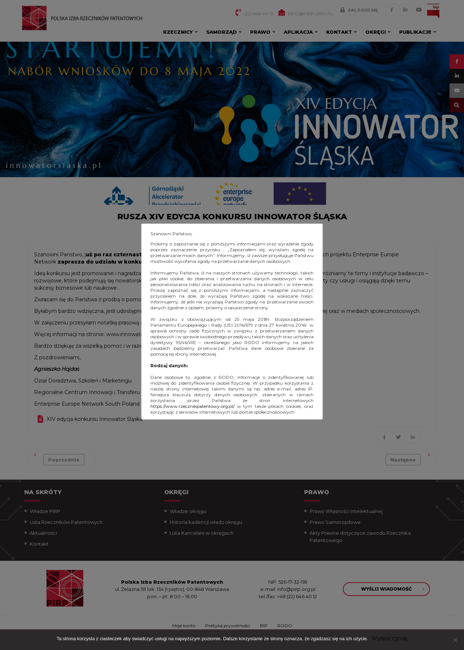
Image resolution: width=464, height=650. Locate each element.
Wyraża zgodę (389, 638)
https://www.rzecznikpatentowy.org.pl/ (192, 406)
